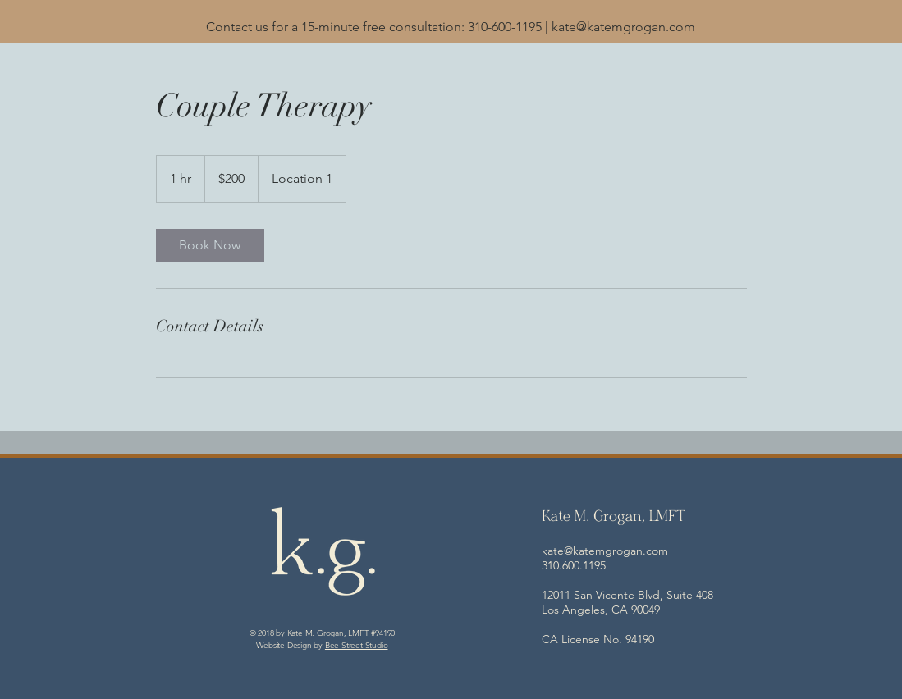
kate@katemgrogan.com (623, 26)
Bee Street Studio (356, 645)
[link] (210, 245)
